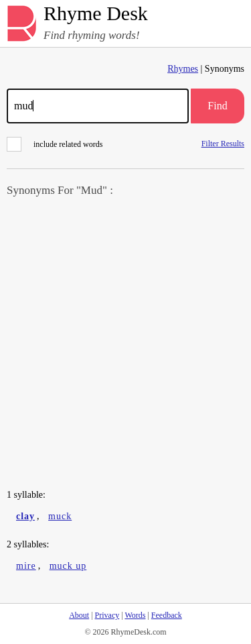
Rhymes (182, 69)
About (79, 615)
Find (217, 105)
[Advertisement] (125, 344)
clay (25, 516)
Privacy (107, 615)
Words (134, 615)
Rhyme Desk (96, 13)
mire (26, 566)
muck (60, 516)
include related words (54, 144)
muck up (68, 566)
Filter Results (222, 143)
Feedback (166, 615)
